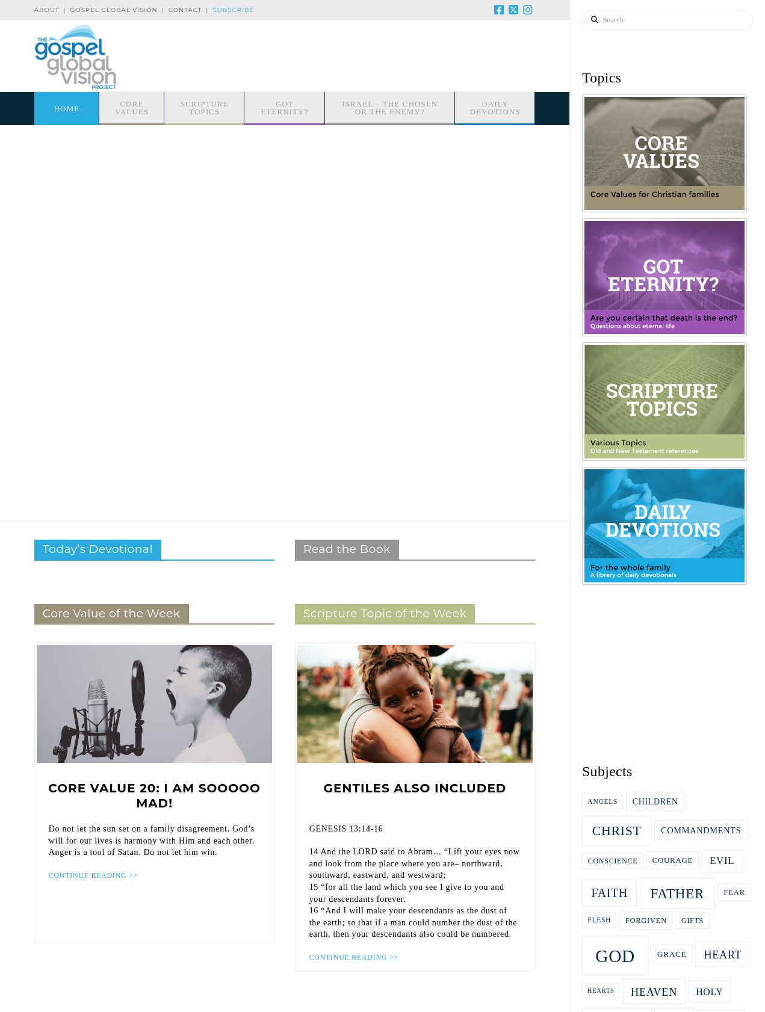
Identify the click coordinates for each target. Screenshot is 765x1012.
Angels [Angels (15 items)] (602, 801)
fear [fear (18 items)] (734, 891)
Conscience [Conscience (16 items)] (613, 861)
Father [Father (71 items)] (677, 893)
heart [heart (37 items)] (723, 955)
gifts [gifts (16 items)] (692, 920)
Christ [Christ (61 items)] (617, 831)
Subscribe (233, 10)
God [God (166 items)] (615, 956)
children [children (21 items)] (655, 801)
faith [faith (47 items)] (609, 892)
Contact (185, 10)
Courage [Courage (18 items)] (672, 860)
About (47, 10)
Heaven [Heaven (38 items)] (654, 992)
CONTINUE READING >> (93, 875)
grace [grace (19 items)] (671, 953)
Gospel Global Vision (114, 10)
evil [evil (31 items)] (722, 860)
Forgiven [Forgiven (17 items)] (646, 920)
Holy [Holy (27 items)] (709, 992)
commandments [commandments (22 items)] (701, 830)
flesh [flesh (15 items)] (599, 920)
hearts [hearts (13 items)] (601, 990)
